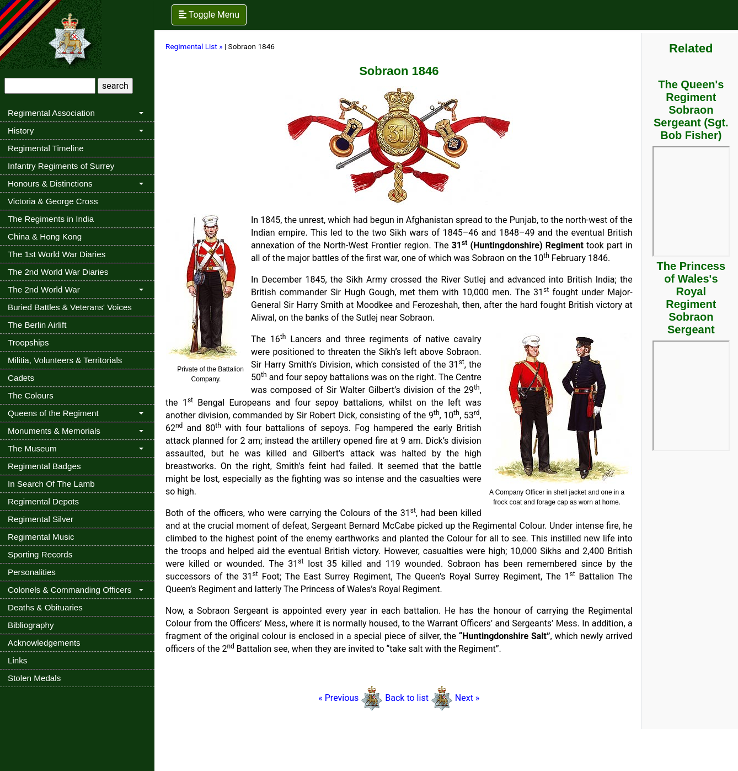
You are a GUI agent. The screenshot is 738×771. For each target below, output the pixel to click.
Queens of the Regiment (53, 413)
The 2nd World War (44, 289)
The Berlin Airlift (37, 324)
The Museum (32, 448)
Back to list (407, 698)
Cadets (21, 377)
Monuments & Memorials (54, 430)
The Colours (31, 395)
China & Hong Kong (45, 236)
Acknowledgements (44, 642)
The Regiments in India (51, 219)
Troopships (28, 342)
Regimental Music (41, 536)
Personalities (32, 572)
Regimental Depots (43, 501)
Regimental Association (51, 113)
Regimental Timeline (46, 148)
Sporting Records (40, 554)
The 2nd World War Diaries (58, 272)
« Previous (350, 698)
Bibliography (31, 625)
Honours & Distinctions (50, 183)
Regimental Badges (44, 466)
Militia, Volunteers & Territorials (65, 360)
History (21, 130)
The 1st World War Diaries (56, 254)
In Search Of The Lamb (51, 483)
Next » (467, 698)
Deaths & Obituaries (45, 607)
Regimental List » (194, 46)
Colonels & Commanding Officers (69, 589)
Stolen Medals (34, 678)
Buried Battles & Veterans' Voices (70, 307)
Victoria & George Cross (53, 201)
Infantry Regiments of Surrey (61, 166)
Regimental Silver (40, 519)
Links (17, 660)
